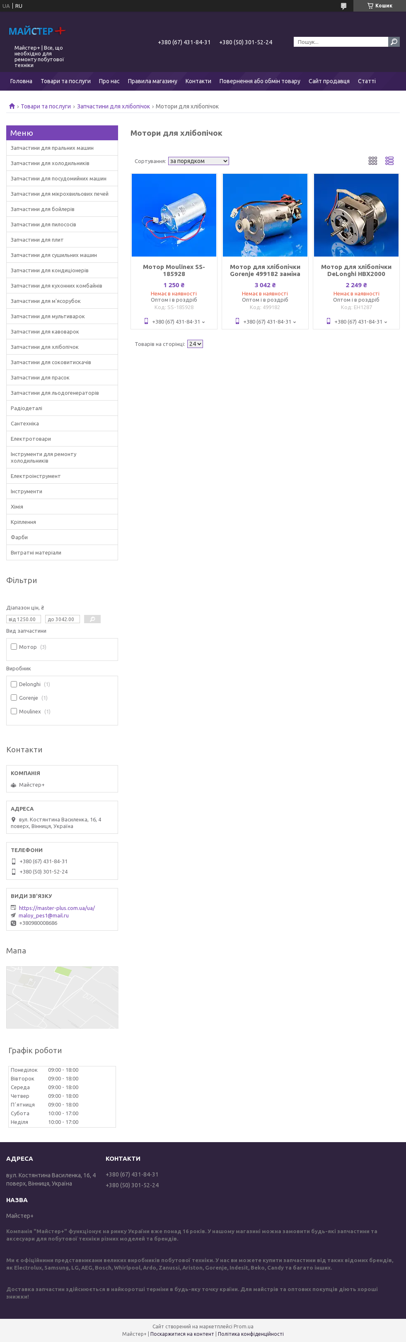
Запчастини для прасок (40, 377)
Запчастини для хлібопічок (113, 106)
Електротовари (31, 439)
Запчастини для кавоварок (45, 331)
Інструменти (26, 491)
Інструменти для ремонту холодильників (43, 457)
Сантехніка (25, 423)
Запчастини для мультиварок (48, 316)
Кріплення (23, 522)
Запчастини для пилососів (43, 224)
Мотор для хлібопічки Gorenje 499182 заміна (265, 270)
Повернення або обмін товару (260, 81)
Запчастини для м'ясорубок (46, 301)
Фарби (19, 537)
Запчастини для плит (37, 239)
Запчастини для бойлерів (43, 209)
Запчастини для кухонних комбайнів (56, 285)
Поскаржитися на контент (182, 1334)
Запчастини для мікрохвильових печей (60, 194)
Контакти (198, 81)
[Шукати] (394, 42)
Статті (367, 81)
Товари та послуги (66, 81)
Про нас (109, 81)
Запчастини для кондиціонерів (50, 270)
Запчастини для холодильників (50, 163)
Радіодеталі (26, 408)
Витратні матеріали (36, 552)
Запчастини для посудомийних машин (58, 178)
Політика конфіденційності (251, 1334)
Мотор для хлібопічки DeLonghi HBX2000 (356, 270)
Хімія (17, 506)
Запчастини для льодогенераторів (55, 393)
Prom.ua (244, 1326)
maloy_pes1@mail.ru (44, 915)
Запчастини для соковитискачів (51, 362)
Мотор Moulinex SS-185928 (174, 270)
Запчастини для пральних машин (52, 148)
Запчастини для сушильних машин (54, 255)
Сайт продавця (329, 81)
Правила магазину (152, 81)
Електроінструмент (36, 476)
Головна (21, 81)
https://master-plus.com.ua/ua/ (57, 908)
